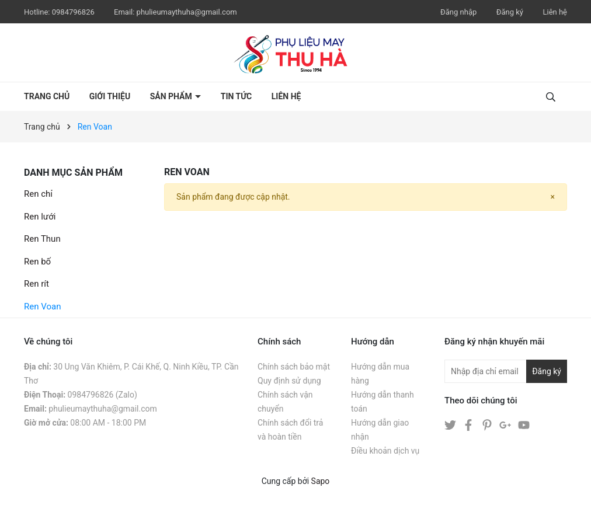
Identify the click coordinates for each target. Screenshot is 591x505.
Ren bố (37, 261)
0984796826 (74, 12)
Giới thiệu (109, 96)
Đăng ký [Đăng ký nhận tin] (546, 371)
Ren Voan (42, 306)
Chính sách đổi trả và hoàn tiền (290, 429)
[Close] (552, 197)
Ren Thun (42, 239)
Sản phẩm (172, 96)
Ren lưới (39, 216)
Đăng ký (509, 12)
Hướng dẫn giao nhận (380, 429)
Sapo (320, 481)
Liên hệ (555, 12)
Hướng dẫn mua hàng (380, 373)
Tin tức (236, 96)
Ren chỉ (38, 194)
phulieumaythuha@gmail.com (187, 12)
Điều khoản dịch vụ (385, 450)
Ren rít (36, 283)
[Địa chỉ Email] (505, 371)
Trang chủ (46, 96)
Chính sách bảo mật (294, 366)
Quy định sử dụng (289, 380)
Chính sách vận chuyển (285, 401)
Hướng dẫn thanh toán (382, 401)
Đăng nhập (458, 12)
